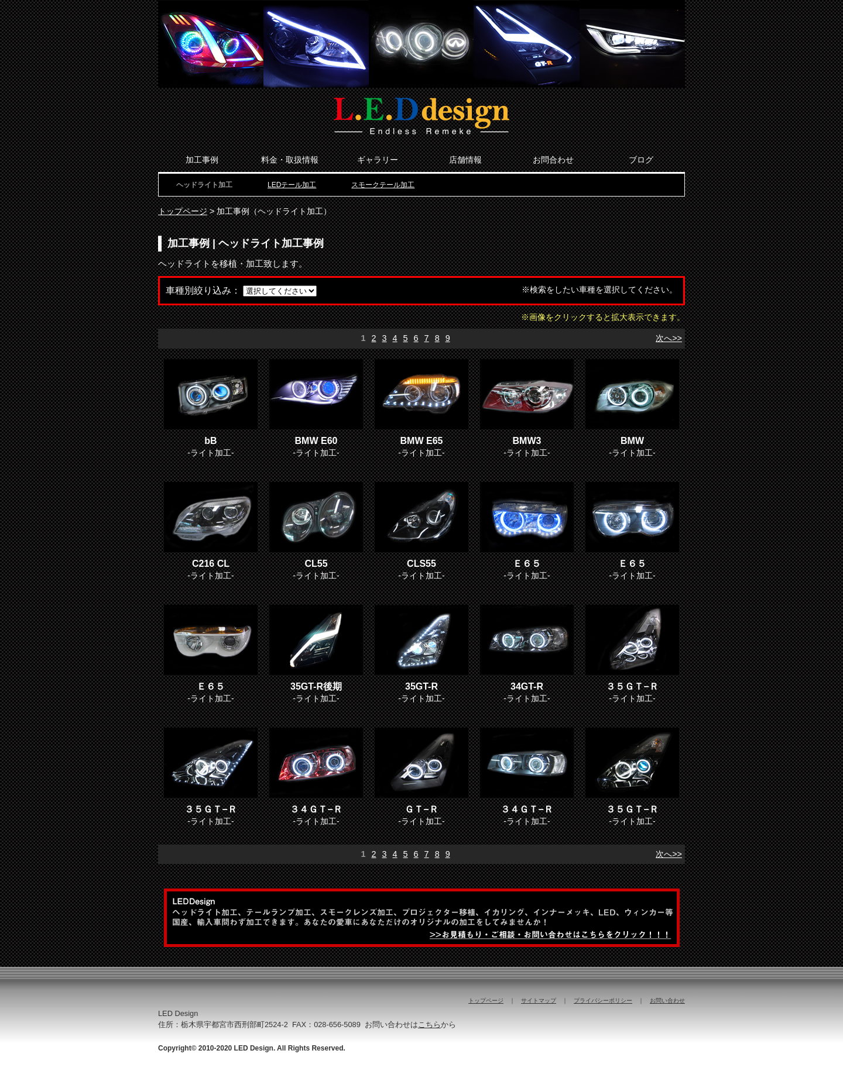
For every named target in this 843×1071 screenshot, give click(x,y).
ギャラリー (377, 159)
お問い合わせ (667, 1000)
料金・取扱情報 (289, 159)
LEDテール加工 (292, 185)
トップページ (182, 211)
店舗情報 (465, 159)
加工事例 (202, 159)
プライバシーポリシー (603, 1000)
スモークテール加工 (382, 185)
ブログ (641, 159)
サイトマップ (538, 1000)
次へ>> (669, 338)
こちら (429, 1024)
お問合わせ (553, 159)
